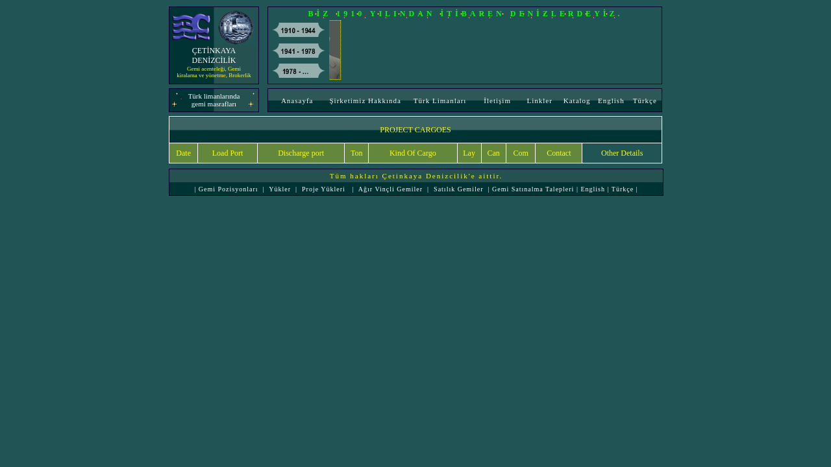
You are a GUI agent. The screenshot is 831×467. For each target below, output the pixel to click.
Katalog (577, 100)
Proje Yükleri (323, 189)
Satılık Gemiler (458, 189)
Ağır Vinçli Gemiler (390, 189)
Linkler (539, 100)
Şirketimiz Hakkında (365, 100)
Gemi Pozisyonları (227, 189)
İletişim (497, 100)
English (611, 100)
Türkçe (645, 100)
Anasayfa (297, 100)
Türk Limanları (440, 100)
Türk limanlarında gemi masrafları (214, 100)
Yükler (280, 189)
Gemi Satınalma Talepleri (534, 189)
